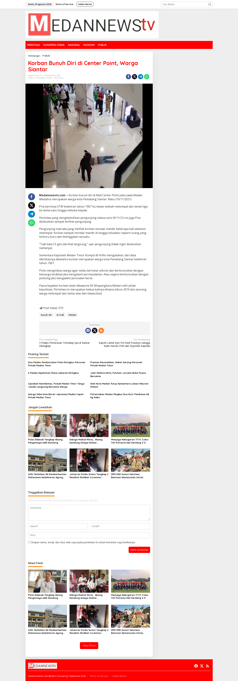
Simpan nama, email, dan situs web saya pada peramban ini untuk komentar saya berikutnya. (83, 542)
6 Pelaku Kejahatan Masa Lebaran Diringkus (53, 372)
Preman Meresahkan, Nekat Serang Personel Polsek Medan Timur (116, 364)
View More (89, 645)
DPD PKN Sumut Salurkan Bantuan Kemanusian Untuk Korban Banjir (127, 476)
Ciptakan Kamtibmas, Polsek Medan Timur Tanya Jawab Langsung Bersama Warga (56, 385)
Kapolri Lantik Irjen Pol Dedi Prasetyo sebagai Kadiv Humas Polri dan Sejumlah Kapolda (123, 342)
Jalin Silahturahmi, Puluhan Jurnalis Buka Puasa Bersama (118, 374)
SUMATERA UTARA (44, 78)
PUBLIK (31, 78)
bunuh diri (46, 314)
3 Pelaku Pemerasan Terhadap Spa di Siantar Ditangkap (65, 342)
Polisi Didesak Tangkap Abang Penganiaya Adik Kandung (45, 441)
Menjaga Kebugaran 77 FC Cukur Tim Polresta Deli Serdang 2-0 (130, 441)
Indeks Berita (119, 676)
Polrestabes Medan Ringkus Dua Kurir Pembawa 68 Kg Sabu (119, 396)
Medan (72, 314)
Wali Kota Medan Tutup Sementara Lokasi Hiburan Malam (119, 385)
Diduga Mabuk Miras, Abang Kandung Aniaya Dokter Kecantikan (86, 441)
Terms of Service (99, 676)
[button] (210, 4)
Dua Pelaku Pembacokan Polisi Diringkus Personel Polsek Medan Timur (56, 364)
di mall (60, 314)
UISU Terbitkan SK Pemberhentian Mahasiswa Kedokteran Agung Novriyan (47, 476)
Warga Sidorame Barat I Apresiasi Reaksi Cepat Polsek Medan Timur (56, 396)
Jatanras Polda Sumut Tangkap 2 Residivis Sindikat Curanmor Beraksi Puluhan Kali (89, 476)
